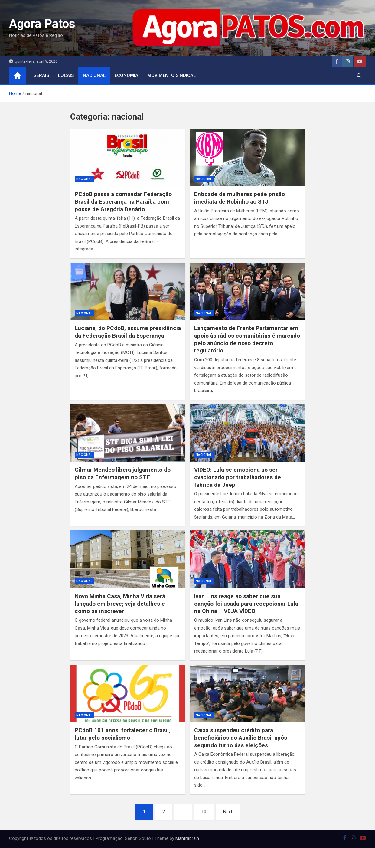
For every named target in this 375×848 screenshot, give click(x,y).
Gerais (41, 75)
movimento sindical (171, 75)
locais (66, 75)
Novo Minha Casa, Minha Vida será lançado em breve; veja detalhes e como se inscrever (120, 603)
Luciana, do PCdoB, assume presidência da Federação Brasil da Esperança (128, 332)
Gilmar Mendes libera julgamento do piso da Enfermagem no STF (123, 473)
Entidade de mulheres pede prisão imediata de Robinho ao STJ (239, 198)
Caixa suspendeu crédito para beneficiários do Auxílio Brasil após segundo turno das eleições (240, 737)
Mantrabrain (187, 838)
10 (203, 811)
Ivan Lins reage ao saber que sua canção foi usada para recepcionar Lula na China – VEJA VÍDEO (246, 603)
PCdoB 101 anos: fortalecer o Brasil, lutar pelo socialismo (122, 734)
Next (227, 811)
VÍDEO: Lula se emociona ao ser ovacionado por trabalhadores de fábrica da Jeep (237, 477)
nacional (94, 75)
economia (126, 75)
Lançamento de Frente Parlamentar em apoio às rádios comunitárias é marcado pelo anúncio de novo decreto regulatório (247, 339)
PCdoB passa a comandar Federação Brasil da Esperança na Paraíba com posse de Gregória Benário (123, 201)
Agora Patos (42, 24)
